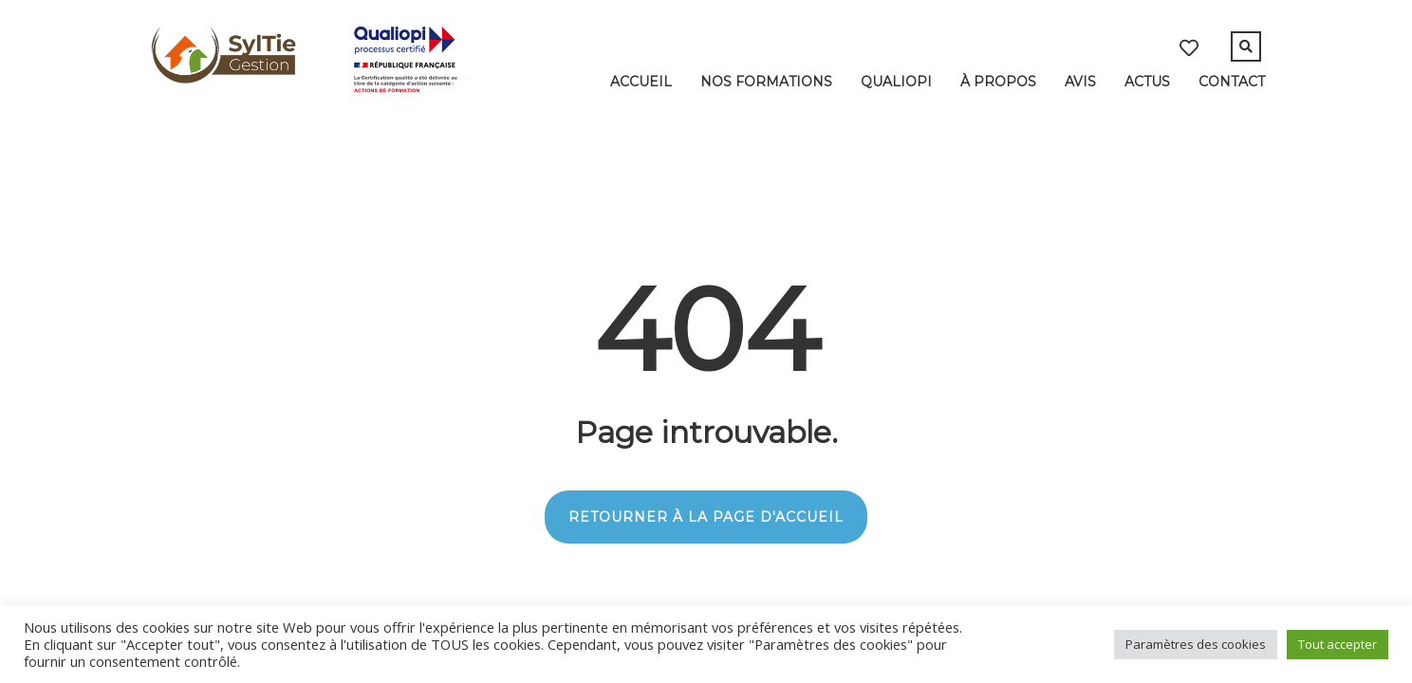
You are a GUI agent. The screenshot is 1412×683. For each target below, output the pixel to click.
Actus (1147, 81)
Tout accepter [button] (1337, 644)
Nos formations (766, 81)
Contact (1231, 81)
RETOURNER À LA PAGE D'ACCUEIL (706, 517)
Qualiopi (896, 81)
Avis (1080, 81)
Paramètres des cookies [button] (1195, 644)
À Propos (998, 81)
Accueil (641, 81)
